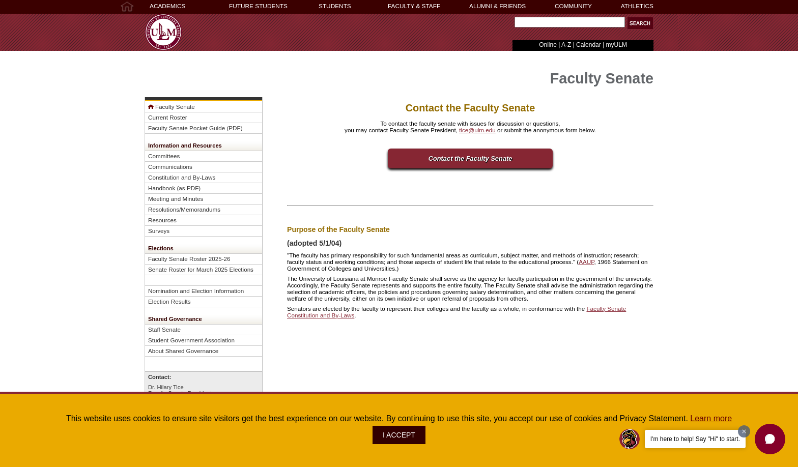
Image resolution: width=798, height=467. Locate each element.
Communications (170, 166)
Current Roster (167, 117)
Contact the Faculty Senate (470, 158)
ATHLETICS (637, 6)
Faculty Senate (175, 106)
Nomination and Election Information (196, 290)
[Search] (570, 22)
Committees (164, 156)
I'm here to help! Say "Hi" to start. (695, 439)
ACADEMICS (167, 6)
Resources (162, 220)
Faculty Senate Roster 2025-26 (189, 258)
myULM (616, 44)
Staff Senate (164, 329)
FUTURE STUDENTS (258, 6)
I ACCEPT (399, 435)
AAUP (586, 261)
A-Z (566, 44)
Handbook (161, 188)
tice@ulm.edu (477, 130)
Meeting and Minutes (175, 198)
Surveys (158, 230)
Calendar (588, 44)
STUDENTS (335, 6)
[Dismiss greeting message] (744, 431)
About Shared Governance (183, 350)
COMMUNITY (573, 6)
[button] (770, 439)
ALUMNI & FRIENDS (497, 6)
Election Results (169, 301)
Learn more (711, 418)
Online (548, 44)
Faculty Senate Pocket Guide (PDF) (195, 128)
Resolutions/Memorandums (184, 209)
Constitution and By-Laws (181, 177)
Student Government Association (191, 340)
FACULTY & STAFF (414, 6)
